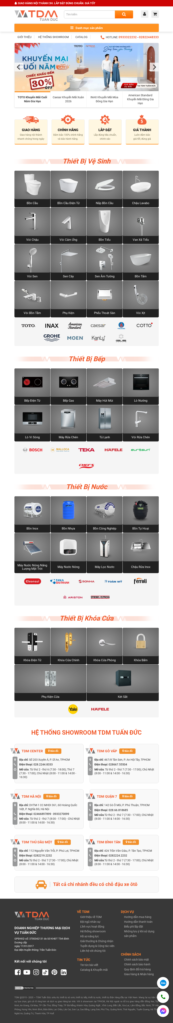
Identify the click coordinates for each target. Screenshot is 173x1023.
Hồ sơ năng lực (89, 936)
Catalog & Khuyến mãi (94, 969)
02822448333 (149, 37)
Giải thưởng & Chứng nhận (96, 941)
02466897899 (42, 813)
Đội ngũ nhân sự (90, 921)
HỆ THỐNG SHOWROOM (53, 37)
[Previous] (19, 67)
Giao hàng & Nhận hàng (139, 974)
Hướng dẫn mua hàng (137, 917)
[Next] (154, 67)
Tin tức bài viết (89, 965)
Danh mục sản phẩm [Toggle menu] (86, 28)
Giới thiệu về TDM (91, 917)
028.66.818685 (118, 810)
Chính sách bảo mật (136, 959)
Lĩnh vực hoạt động (92, 926)
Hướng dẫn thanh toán (138, 921)
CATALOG (81, 37)
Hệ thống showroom (93, 931)
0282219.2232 (42, 855)
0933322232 (128, 37)
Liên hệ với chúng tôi (92, 950)
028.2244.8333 (43, 764)
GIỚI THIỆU (24, 37)
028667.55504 (118, 764)
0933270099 (61, 813)
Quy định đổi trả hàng (137, 969)
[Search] (124, 14)
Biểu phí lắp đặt (133, 926)
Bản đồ (53, 750)
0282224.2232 (118, 855)
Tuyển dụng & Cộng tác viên (97, 946)
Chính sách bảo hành (137, 964)
